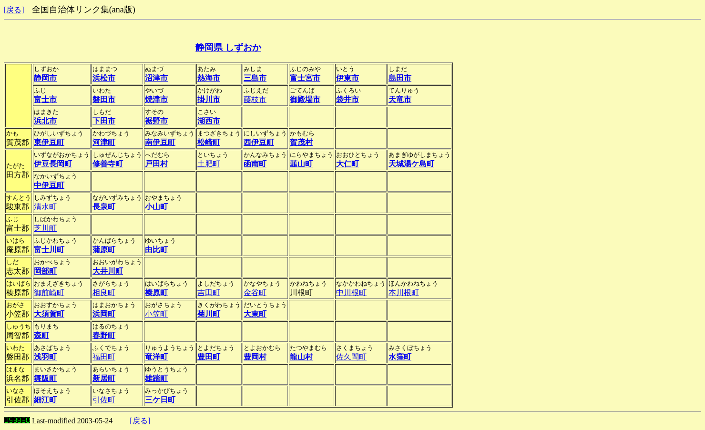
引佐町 (103, 400)
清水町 (45, 207)
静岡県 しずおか (228, 47)
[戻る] (14, 10)
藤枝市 (255, 99)
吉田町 (208, 292)
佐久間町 (351, 357)
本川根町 (403, 292)
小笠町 (156, 314)
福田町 (103, 357)
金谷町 (255, 292)
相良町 (103, 292)
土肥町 (208, 164)
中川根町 (351, 292)
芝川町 (45, 228)
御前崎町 (49, 292)
